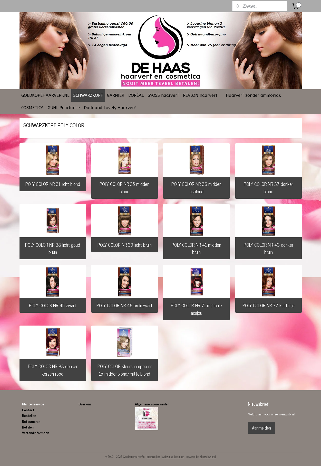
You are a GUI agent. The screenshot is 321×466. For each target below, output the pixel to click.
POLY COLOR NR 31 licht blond (52, 184)
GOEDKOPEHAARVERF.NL (45, 95)
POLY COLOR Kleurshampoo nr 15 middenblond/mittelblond (125, 369)
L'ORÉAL (136, 95)
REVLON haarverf (200, 95)
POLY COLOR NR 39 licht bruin (125, 245)
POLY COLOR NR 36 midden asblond (196, 187)
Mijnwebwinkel (208, 456)
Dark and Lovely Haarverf (110, 107)
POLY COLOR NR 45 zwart (52, 305)
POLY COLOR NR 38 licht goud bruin (52, 248)
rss (158, 456)
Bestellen (29, 415)
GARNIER (115, 95)
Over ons (86, 404)
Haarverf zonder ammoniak (253, 95)
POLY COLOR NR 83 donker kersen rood (52, 369)
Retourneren (31, 421)
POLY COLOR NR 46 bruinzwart (124, 305)
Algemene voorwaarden (152, 404)
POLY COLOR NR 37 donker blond (268, 187)
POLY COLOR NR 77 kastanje (268, 305)
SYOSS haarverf (163, 95)
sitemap (151, 456)
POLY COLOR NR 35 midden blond (124, 187)
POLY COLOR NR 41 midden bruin (196, 248)
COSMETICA (32, 107)
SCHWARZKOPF (88, 95)
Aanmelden (261, 427)
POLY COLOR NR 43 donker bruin (268, 248)
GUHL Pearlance (64, 107)
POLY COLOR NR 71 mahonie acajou (196, 309)
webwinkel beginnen (173, 456)
